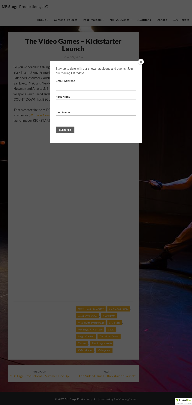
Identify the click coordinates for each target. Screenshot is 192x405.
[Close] (141, 62)
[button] (183, 401)
